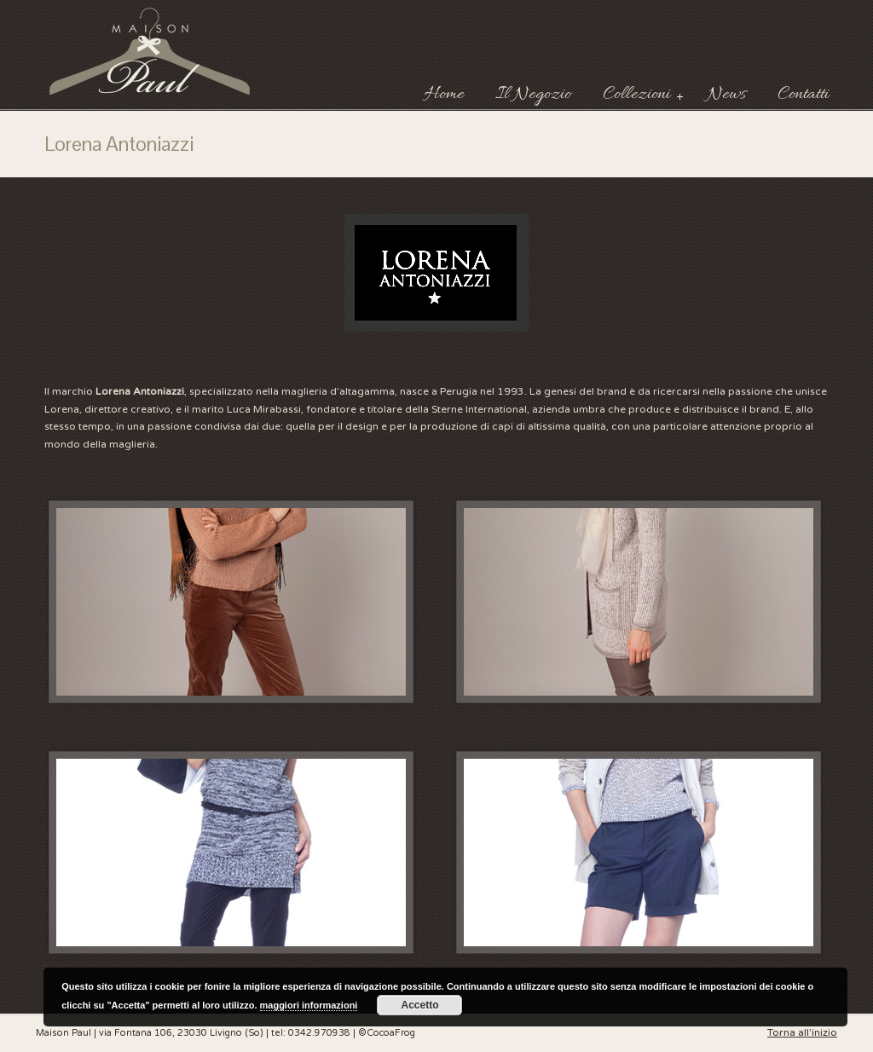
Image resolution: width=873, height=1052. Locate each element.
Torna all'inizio (802, 1032)
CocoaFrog (391, 1032)
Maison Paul (150, 51)
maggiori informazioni (309, 1005)
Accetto (419, 1005)
